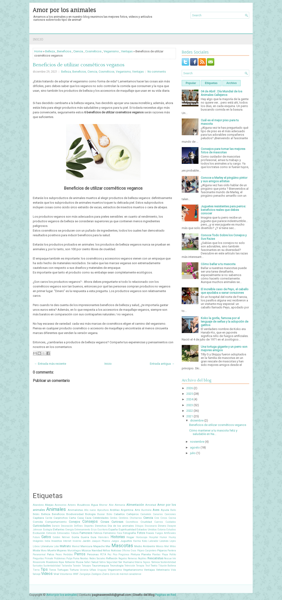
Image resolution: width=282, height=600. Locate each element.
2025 (189, 393)
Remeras (132, 558)
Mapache (99, 546)
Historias (118, 537)
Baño (173, 510)
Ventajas (127, 51)
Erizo (94, 529)
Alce (111, 504)
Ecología (47, 529)
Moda (36, 550)
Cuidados (170, 521)
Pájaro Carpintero (146, 550)
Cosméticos (93, 51)
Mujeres (62, 550)
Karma (137, 541)
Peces (59, 554)
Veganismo (111, 51)
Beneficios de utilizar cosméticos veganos (78, 65)
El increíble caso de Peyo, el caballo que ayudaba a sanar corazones (224, 290)
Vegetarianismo (133, 569)
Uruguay (102, 569)
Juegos (115, 541)
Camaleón (145, 514)
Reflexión (112, 558)
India (47, 541)
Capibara (38, 517)
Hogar (130, 537)
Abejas (49, 504)
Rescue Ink (170, 558)
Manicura (86, 546)
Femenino (109, 533)
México (159, 546)
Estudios (171, 529)
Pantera (172, 550)
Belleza (50, 51)
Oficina (126, 550)
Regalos (122, 558)
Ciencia (78, 51)
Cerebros (123, 517)
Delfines (78, 525)
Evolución (39, 533)
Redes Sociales (97, 558)
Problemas (60, 558)
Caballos (119, 514)
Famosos (86, 533)
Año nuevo (90, 510)
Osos (133, 550)
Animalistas (75, 510)
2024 (189, 399)
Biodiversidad (75, 514)
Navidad (97, 550)
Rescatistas (155, 558)
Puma (76, 558)
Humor (163, 537)
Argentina (127, 510)
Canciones (170, 514)
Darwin (56, 525)
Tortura (74, 569)
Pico (115, 554)
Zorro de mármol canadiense (125, 574)
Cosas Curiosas (112, 521)
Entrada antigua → (162, 363)
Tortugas (62, 569)
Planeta (146, 554)
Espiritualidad (127, 529)
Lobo (56, 546)
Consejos (90, 521)
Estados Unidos (147, 529)
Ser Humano (126, 562)
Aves (156, 510)
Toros (52, 569)
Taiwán (77, 565)
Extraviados (63, 533)
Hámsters (103, 537)
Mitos (173, 546)
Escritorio (102, 529)
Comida (38, 521)
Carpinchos (61, 517)
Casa (80, 517)
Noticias (116, 550)
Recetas (84, 558)
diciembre (197, 420)
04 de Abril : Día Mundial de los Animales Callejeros (221, 93)
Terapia (140, 565)
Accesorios (61, 504)
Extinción (51, 533)
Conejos (74, 521)
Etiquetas (211, 83)
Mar (108, 546)
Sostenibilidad (168, 562)
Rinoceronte (39, 562)
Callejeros (132, 514)
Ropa (61, 562)
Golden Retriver (61, 537)
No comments (157, 71)
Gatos (46, 537)
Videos (47, 574)
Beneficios (64, 51)
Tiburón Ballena (167, 565)
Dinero (162, 525)
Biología (90, 514)
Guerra (85, 537)
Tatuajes (86, 565)
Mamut (76, 546)
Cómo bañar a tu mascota (218, 264)
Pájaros (162, 550)
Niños (106, 550)
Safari (87, 562)
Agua (94, 504)
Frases (150, 533)
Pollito (172, 554)
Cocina (172, 517)
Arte (137, 510)
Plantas (156, 554)
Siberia (138, 562)
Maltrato (65, 546)
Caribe (48, 517)
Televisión (129, 565)
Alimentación (135, 504)
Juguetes (126, 541)
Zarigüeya (85, 574)
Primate (49, 558)
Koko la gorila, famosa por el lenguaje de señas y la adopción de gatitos (224, 321)
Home (38, 51)
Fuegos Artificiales (165, 533)
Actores (72, 504)
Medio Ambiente (144, 546)
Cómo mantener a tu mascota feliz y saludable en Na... (213, 432)
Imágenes (38, 541)
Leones (164, 541)
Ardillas (115, 510)
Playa (165, 554)
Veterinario (163, 569)
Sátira (102, 562)
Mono (44, 550)
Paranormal (39, 554)
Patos (50, 554)
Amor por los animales (64, 10)
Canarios (158, 514)
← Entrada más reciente (50, 363)
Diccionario (151, 525)
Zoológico (96, 574)
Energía (69, 529)
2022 (189, 410)
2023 (189, 405)
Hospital (153, 537)
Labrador (153, 541)
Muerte (51, 550)
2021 (189, 416)
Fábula (75, 533)
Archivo (231, 83)
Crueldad (146, 521)
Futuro (36, 537)
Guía (93, 537)
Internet (67, 541)
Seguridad (112, 562)
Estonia (162, 529)
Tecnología (117, 565)
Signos (146, 562)
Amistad (150, 504)
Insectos (56, 541)
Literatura (47, 546)
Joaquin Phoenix (101, 541)
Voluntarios (66, 574)
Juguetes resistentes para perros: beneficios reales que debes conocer (223, 210)
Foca (119, 533)
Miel (166, 546)
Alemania (120, 504)
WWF (76, 574)
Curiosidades (42, 525)
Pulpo (69, 558)
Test (147, 565)
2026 (189, 388)
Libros (36, 546)
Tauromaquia (100, 565)
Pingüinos (123, 554)
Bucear (101, 514)
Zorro (105, 574)
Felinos (98, 533)
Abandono (38, 504)
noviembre (197, 441)
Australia (146, 510)
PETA (103, 554)
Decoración (67, 525)
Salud (94, 562)
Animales (56, 509)
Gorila (75, 537)
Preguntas (38, 558)
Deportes (89, 525)
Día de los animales (121, 525)
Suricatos (38, 565)
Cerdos (114, 517)
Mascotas (122, 545)
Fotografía (129, 533)
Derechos (101, 525)
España (113, 529)
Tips (44, 569)
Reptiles (142, 558)
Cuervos (158, 521)
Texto (154, 565)
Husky (172, 537)
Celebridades (101, 517)
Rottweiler (70, 562)
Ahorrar (103, 504)
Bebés (36, 514)
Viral (56, 574)
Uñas (93, 569)
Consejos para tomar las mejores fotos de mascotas (223, 150)
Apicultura (103, 510)
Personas (93, 554)
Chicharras (136, 517)
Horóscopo (141, 537)
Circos (163, 517)
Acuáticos (83, 504)
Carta (72, 517)
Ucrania (84, 569)
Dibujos (139, 525)
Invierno (77, 541)
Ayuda (165, 510)
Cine (156, 517)
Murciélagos (74, 550)
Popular (191, 83)
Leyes (173, 541)
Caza (88, 517)
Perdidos (68, 554)
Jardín (86, 541)
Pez (109, 554)
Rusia (79, 562)
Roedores (52, 562)
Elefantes (58, 529)
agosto (195, 447)
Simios (155, 562)
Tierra (36, 569)
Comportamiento (56, 521)
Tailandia (66, 565)
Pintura (135, 554)
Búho (109, 514)
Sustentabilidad (52, 565)
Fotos (141, 533)
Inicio (38, 39)
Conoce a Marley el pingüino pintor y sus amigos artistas (224, 179)
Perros (79, 554)
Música (86, 550)
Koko (144, 541)
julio (193, 453)
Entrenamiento (82, 529)
